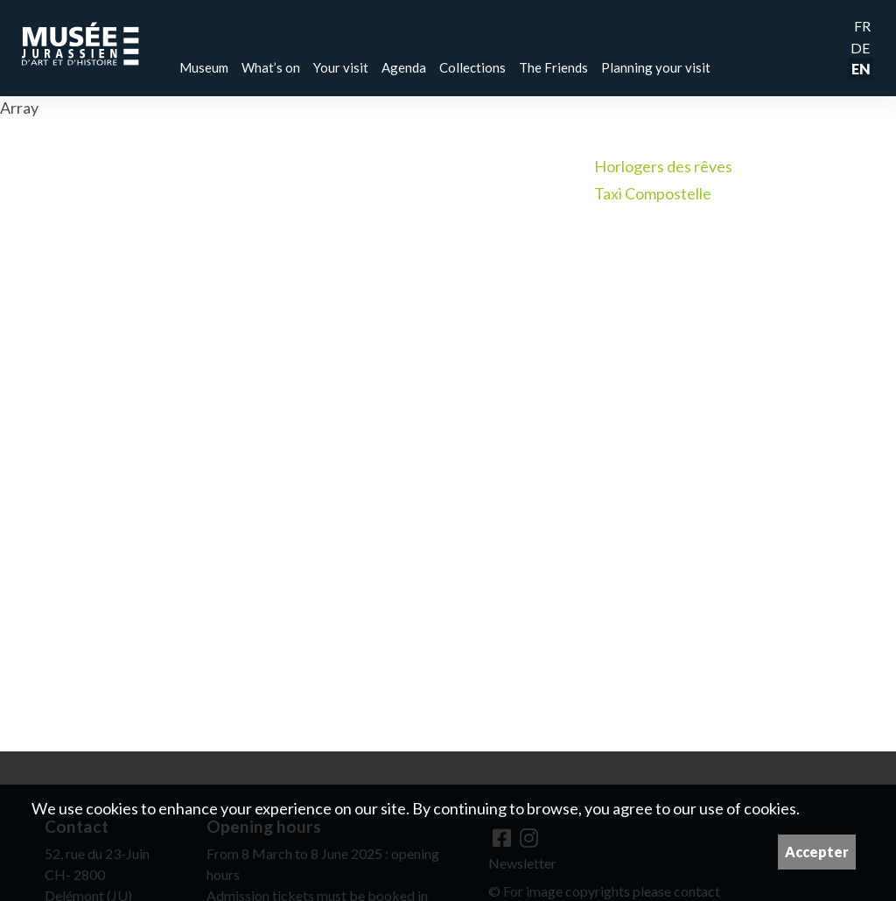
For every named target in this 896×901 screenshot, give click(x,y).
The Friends (553, 67)
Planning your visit (655, 67)
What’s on (271, 67)
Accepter (817, 851)
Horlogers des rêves (663, 166)
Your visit (340, 67)
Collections (472, 67)
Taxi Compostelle (652, 193)
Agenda (404, 67)
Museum (203, 67)
